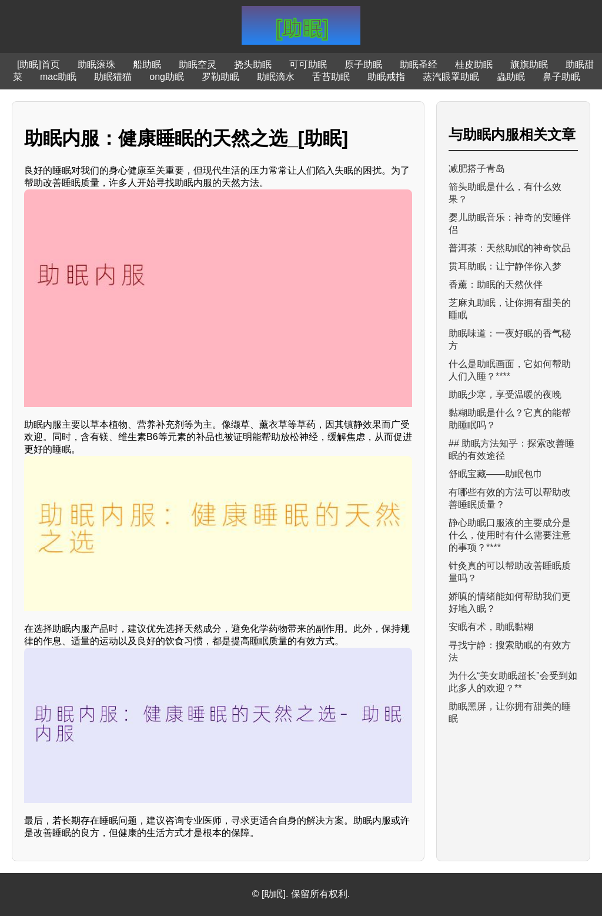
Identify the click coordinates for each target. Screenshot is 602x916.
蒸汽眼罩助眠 (451, 77)
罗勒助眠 (220, 77)
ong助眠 (166, 77)
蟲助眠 (511, 77)
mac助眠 (58, 77)
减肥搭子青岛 (477, 169)
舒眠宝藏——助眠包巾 (496, 474)
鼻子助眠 (561, 77)
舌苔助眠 (331, 77)
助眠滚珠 (96, 64)
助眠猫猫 (113, 77)
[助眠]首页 (38, 64)
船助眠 (147, 64)
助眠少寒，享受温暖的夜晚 (505, 394)
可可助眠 (308, 64)
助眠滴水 (276, 77)
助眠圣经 (418, 64)
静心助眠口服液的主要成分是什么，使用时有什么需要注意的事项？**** (510, 535)
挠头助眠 (253, 64)
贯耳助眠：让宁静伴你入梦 (505, 266)
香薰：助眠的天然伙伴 (496, 284)
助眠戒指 (386, 77)
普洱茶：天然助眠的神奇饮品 (510, 248)
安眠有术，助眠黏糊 (491, 627)
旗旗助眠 (529, 64)
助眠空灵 (197, 64)
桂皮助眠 (474, 64)
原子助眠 (363, 64)
